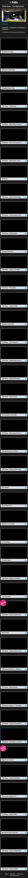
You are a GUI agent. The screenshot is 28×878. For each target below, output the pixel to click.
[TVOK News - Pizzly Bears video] (14, 281)
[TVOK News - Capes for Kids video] (14, 299)
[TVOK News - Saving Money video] (14, 681)
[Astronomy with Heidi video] (14, 318)
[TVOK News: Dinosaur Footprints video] (14, 572)
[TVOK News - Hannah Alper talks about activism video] (14, 354)
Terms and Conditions (15, 875)
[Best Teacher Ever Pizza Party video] (14, 826)
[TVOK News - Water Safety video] (14, 808)
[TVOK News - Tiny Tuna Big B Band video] (14, 844)
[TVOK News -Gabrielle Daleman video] (14, 372)
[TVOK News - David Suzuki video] (14, 390)
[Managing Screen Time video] (14, 82)
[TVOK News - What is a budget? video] (14, 263)
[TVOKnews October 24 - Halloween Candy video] (14, 663)
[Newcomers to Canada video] (14, 517)
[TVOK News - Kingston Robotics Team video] (14, 644)
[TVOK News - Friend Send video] (14, 100)
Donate (6, 874)
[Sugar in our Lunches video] (14, 753)
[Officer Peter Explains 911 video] (14, 790)
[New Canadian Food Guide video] (14, 408)
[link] (13, 3)
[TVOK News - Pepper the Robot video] (14, 772)
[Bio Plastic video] (14, 172)
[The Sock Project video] (14, 554)
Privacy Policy (20, 874)
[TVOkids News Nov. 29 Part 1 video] (14, 445)
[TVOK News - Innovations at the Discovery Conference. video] (14, 735)
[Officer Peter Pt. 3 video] (14, 499)
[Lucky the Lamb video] (14, 590)
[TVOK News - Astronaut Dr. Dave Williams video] (14, 154)
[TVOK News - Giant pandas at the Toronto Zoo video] (14, 209)
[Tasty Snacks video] (14, 481)
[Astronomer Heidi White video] (14, 63)
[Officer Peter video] (14, 626)
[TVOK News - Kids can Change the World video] (14, 136)
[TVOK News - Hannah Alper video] (14, 227)
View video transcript (5, 23)
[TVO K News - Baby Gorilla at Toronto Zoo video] (14, 463)
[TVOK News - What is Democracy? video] (14, 608)
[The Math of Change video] (14, 45)
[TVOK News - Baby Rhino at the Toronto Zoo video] (14, 118)
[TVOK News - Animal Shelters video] (14, 862)
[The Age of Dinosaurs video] (14, 245)
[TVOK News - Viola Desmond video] (14, 336)
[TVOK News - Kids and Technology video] (14, 190)
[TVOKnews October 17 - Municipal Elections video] (14, 699)
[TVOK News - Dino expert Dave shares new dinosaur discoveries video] (14, 427)
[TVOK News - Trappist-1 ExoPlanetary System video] (14, 717)
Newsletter (12, 874)
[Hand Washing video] (14, 535)
